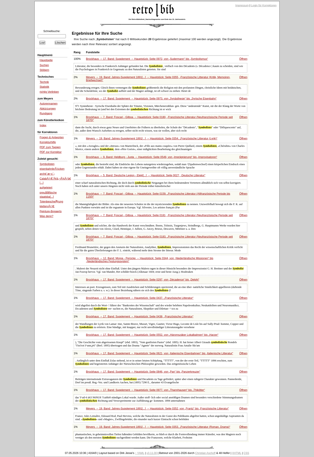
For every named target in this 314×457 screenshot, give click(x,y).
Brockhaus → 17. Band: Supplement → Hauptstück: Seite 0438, (139, 316)
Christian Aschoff (205, 453)
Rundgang (46, 113)
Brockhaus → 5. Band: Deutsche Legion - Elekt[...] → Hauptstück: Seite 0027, (145, 175)
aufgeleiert (46, 187)
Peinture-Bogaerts (51, 211)
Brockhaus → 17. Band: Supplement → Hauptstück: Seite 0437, (139, 298)
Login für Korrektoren (263, 5)
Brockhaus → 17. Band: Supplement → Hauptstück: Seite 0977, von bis (145, 390)
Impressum (242, 5)
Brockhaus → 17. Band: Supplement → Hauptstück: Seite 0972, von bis (147, 58)
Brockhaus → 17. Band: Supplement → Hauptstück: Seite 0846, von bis (143, 371)
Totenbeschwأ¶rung (51, 201)
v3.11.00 (152, 453)
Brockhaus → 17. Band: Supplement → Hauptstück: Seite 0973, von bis (151, 98)
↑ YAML (139, 453)
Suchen (44, 65)
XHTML (236, 453)
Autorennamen (49, 103)
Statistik (44, 86)
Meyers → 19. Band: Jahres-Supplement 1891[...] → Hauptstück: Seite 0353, (158, 426)
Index (43, 125)
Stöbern (44, 70)
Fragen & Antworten (52, 137)
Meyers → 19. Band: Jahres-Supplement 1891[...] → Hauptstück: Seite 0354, (151, 138)
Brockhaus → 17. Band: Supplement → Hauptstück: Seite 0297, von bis (142, 279)
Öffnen (243, 58)
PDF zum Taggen (50, 147)
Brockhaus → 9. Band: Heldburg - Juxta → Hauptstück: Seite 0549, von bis (151, 157)
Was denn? (46, 216)
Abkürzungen (48, 108)
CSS (246, 453)
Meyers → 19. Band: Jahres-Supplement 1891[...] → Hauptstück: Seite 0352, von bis (157, 408)
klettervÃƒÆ (47, 206)
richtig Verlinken (49, 91)
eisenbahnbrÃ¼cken (52, 168)
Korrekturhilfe (48, 142)
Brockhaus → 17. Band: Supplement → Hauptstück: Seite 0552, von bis (152, 334)
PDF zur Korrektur (51, 152)
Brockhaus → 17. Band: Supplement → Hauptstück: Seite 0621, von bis (159, 353)
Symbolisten (47, 164)
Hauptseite (46, 60)
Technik (44, 82)
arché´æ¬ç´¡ (47, 173)
